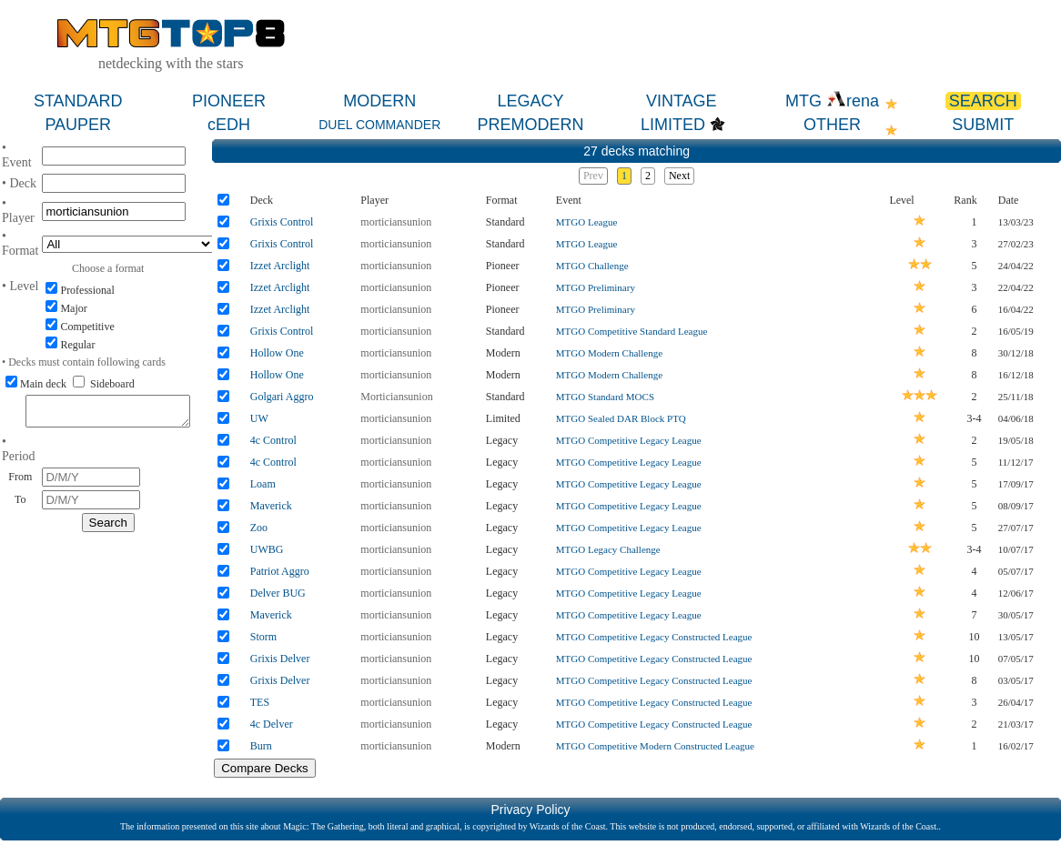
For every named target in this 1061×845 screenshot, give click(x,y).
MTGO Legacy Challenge (608, 549)
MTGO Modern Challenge (609, 352)
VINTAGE (681, 101)
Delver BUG (278, 593)
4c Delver (271, 724)
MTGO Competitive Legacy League (629, 440)
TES (259, 702)
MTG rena (832, 101)
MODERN (379, 101)
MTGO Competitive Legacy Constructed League (654, 636)
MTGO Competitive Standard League (632, 331)
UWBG (267, 549)
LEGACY (530, 101)
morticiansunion (395, 222)
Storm (263, 636)
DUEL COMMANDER (379, 124)
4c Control (273, 440)
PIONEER (229, 101)
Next (679, 175)
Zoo (259, 527)
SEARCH (983, 101)
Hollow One (277, 353)
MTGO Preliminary (595, 287)
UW (259, 418)
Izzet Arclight (280, 265)
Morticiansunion (396, 396)
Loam (263, 484)
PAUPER (78, 125)
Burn (261, 745)
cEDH (228, 125)
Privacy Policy (530, 809)
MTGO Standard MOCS (605, 396)
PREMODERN (530, 125)
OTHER (832, 125)
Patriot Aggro (279, 571)
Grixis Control (282, 222)
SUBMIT (983, 125)
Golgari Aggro (282, 396)
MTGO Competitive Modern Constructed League (655, 745)
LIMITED (673, 125)
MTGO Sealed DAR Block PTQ (621, 418)
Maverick (271, 505)
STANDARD (78, 101)
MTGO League (587, 221)
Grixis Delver (280, 658)
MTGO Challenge (592, 265)
